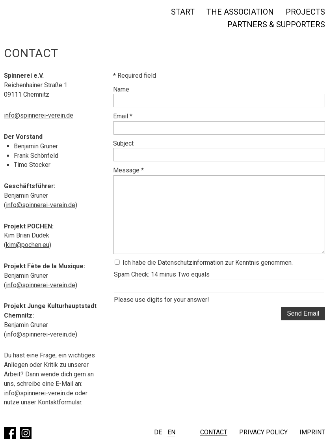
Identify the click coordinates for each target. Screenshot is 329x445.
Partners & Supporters (276, 24)
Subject (123, 143)
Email (122, 116)
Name (121, 89)
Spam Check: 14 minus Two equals (162, 275)
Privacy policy (263, 432)
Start (183, 12)
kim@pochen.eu (27, 246)
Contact (213, 432)
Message (128, 170)
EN (171, 432)
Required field (134, 75)
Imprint (312, 432)
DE (158, 432)
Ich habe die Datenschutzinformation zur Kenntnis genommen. (204, 263)
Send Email (303, 313)
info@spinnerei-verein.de (38, 116)
